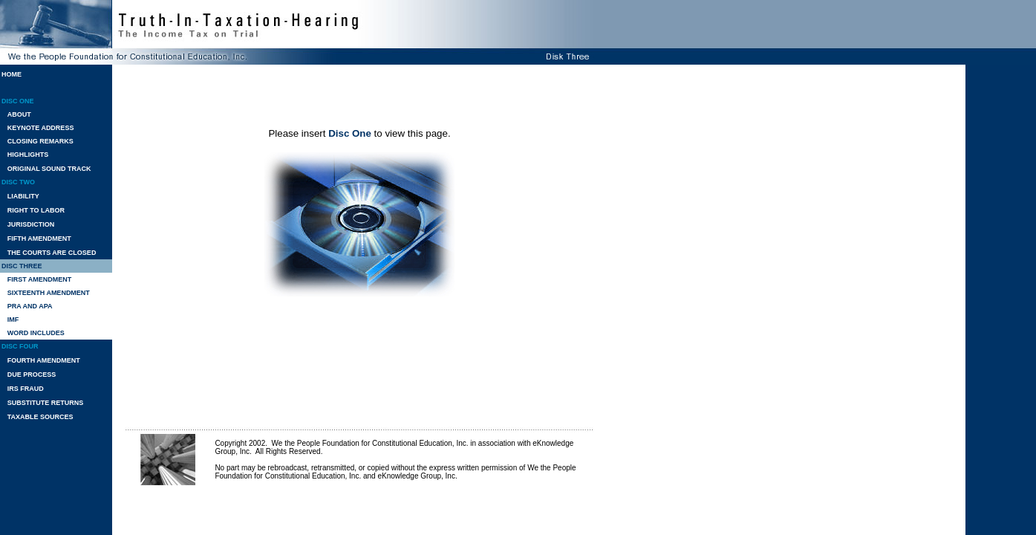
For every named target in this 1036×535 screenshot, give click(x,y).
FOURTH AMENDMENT (43, 360)
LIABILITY (23, 196)
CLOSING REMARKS (40, 141)
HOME (11, 74)
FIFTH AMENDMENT (39, 238)
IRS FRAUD (25, 388)
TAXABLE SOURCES (40, 417)
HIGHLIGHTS (28, 154)
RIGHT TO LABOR (36, 210)
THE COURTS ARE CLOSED (52, 252)
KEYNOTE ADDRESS (40, 128)
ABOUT (19, 114)
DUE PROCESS (31, 374)
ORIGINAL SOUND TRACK (49, 168)
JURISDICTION (31, 224)
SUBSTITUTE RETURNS (45, 402)
